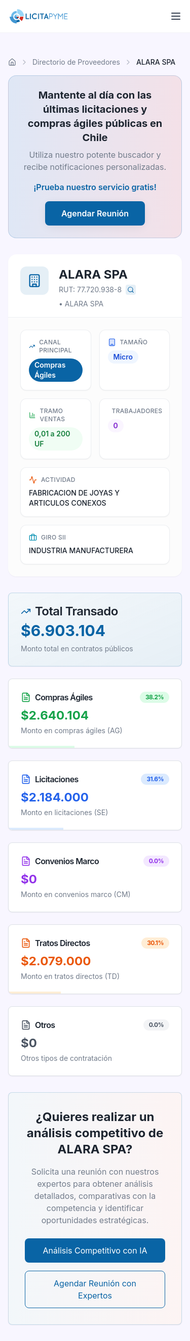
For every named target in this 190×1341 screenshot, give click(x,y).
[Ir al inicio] (12, 62)
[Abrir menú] (176, 16)
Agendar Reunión (95, 213)
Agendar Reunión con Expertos (95, 1289)
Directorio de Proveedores (76, 62)
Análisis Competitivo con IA (95, 1250)
